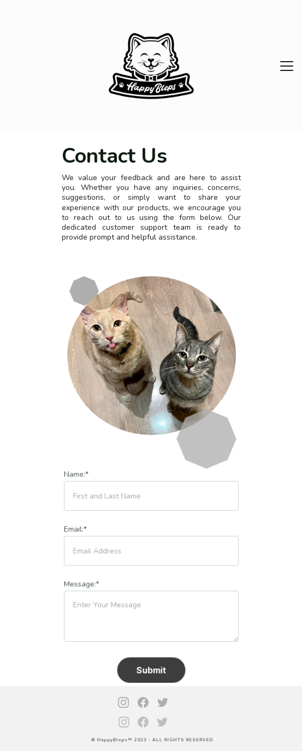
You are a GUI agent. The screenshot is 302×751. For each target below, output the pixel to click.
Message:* (82, 584)
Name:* (77, 476)
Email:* (76, 530)
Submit (151, 668)
